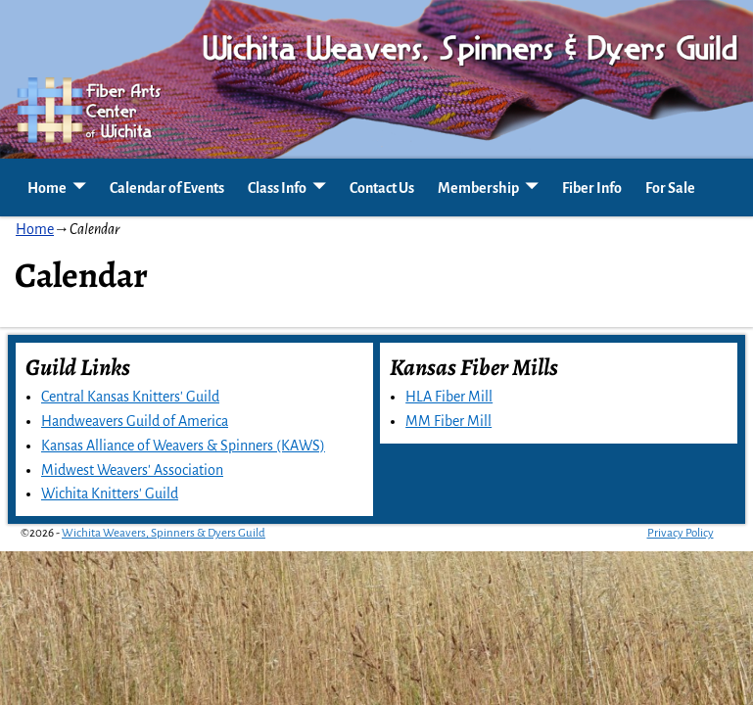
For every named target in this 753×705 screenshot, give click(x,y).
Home (47, 188)
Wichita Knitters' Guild (109, 493)
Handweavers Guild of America (134, 421)
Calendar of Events (167, 188)
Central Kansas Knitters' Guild (130, 396)
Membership (478, 188)
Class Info (277, 188)
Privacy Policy (680, 533)
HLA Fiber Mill (449, 396)
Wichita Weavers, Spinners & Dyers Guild (163, 533)
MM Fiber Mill (448, 421)
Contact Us (382, 188)
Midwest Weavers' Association (132, 470)
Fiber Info (592, 188)
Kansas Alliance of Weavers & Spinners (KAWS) (183, 445)
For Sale (670, 188)
